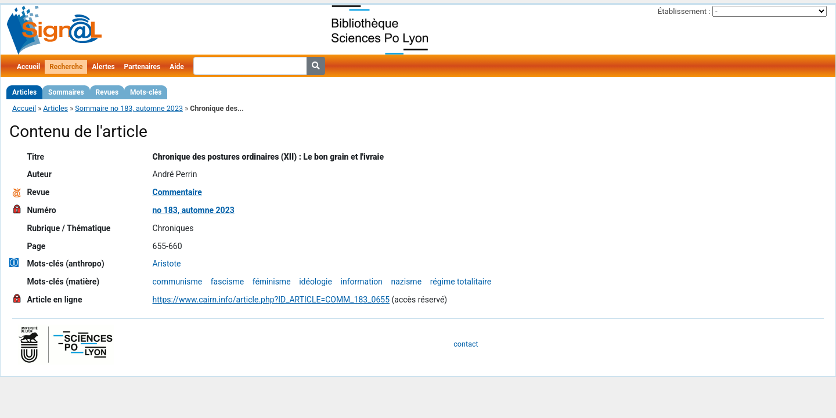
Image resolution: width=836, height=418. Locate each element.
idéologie (315, 281)
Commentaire (177, 192)
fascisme (227, 281)
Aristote (167, 263)
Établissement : (684, 11)
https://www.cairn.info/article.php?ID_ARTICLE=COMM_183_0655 (271, 299)
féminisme (272, 281)
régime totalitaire (461, 281)
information (362, 281)
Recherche (65, 67)
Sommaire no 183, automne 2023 (129, 108)
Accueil (28, 67)
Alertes (103, 67)
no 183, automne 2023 (194, 210)
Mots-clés (145, 92)
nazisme (406, 281)
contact (465, 344)
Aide (176, 67)
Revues (107, 92)
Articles (24, 92)
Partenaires (142, 67)
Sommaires (66, 92)
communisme (178, 281)
